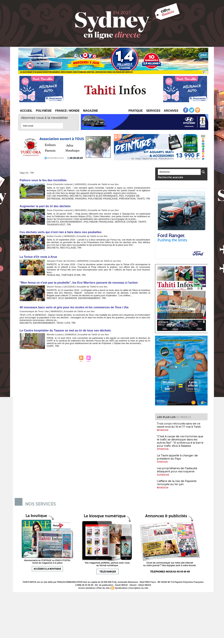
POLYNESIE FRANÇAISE (84, 197)
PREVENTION (106, 197)
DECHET (51, 293)
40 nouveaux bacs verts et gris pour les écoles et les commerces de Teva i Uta (72, 302)
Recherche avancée (167, 177)
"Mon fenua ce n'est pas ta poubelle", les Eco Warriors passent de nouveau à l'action (76, 278)
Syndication (121, 587)
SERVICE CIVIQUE (118, 219)
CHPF (50, 339)
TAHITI (118, 197)
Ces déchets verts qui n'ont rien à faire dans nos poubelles (59, 229)
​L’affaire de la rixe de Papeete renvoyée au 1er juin (177, 481)
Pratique (135, 110)
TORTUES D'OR (68, 268)
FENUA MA (53, 268)
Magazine (90, 110)
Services (153, 110)
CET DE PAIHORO (56, 195)
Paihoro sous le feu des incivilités (42, 180)
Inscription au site (137, 587)
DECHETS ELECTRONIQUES (95, 195)
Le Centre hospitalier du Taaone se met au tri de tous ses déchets (63, 324)
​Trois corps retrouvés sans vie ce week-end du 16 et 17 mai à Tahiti (180, 424)
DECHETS (72, 195)
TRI (125, 197)
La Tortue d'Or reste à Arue (37, 253)
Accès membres (88, 587)
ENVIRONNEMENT (69, 219)
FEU (114, 195)
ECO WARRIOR (65, 293)
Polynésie (44, 110)
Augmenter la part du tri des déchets (44, 204)
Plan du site (104, 587)
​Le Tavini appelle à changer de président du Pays (178, 456)
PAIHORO (64, 197)
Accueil (26, 110)
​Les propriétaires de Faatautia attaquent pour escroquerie (177, 469)
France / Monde (67, 110)
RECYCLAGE (66, 244)
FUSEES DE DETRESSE (131, 195)
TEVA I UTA (59, 317)
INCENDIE (52, 197)
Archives (171, 110)
